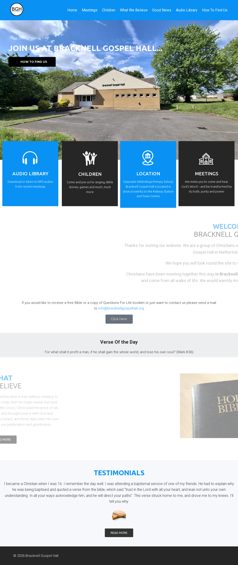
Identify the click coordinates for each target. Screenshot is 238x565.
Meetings (89, 10)
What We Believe (134, 10)
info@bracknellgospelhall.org (121, 308)
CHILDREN (90, 180)
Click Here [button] (119, 319)
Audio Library (186, 10)
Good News (161, 10)
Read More (119, 532)
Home (72, 10)
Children (108, 10)
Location (148, 180)
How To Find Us (215, 10)
